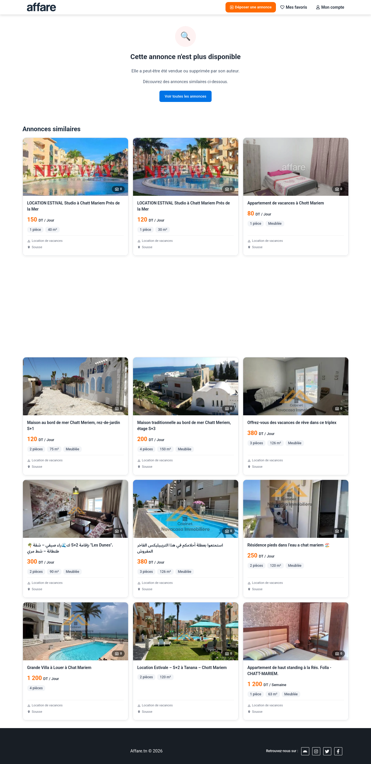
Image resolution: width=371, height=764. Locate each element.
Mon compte (330, 7)
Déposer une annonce (251, 7)
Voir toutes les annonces (185, 96)
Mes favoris (293, 7)
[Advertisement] (186, 306)
